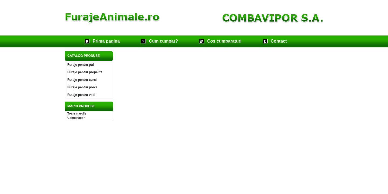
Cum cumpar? (163, 41)
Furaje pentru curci (82, 80)
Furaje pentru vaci (81, 95)
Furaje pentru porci (82, 87)
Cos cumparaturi (224, 41)
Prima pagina (106, 41)
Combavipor (76, 117)
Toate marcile (76, 113)
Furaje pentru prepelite (84, 72)
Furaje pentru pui (80, 65)
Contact (279, 41)
